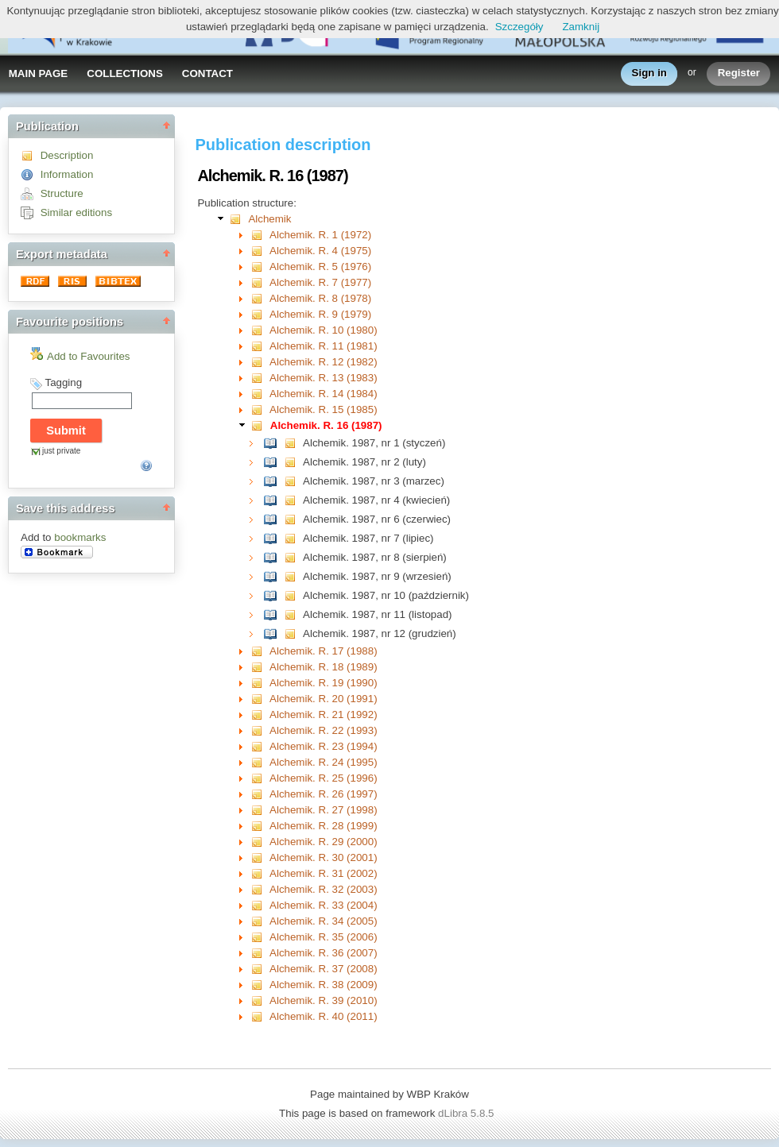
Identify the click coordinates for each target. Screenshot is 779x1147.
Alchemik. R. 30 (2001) (323, 857)
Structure (62, 193)
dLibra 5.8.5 (467, 1113)
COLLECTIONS (125, 73)
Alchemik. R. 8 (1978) (320, 298)
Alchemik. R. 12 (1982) (323, 362)
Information (67, 174)
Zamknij (580, 27)
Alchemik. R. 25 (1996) (323, 778)
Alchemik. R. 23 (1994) (323, 746)
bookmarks (80, 537)
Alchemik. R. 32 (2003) (323, 889)
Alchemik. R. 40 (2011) (323, 1016)
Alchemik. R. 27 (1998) (323, 810)
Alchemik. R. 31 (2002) (323, 873)
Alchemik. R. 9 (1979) (320, 314)
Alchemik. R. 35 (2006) (323, 937)
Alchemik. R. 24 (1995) (323, 762)
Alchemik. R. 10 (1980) (323, 330)
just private (61, 450)
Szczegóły (519, 27)
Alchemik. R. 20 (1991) (323, 699)
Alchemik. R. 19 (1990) (323, 683)
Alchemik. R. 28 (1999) (323, 826)
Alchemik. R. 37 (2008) (323, 969)
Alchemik (269, 219)
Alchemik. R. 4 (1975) (320, 251)
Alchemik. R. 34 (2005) (323, 921)
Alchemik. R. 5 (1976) (320, 266)
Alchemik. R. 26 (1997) (323, 794)
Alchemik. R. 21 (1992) (323, 714)
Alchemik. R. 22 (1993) (323, 730)
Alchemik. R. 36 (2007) (323, 953)
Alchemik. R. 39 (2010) (323, 1000)
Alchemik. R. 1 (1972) (320, 235)
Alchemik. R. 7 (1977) (320, 282)
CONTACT (207, 73)
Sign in (649, 73)
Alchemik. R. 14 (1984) (323, 394)
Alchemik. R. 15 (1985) (323, 409)
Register (739, 73)
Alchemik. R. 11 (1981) (323, 346)
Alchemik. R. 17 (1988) (323, 651)
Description (67, 155)
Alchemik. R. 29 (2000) (323, 842)
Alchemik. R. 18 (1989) (323, 667)
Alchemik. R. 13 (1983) (323, 378)
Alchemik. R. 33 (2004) (323, 905)
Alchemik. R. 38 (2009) (323, 985)
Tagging (63, 382)
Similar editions (76, 212)
